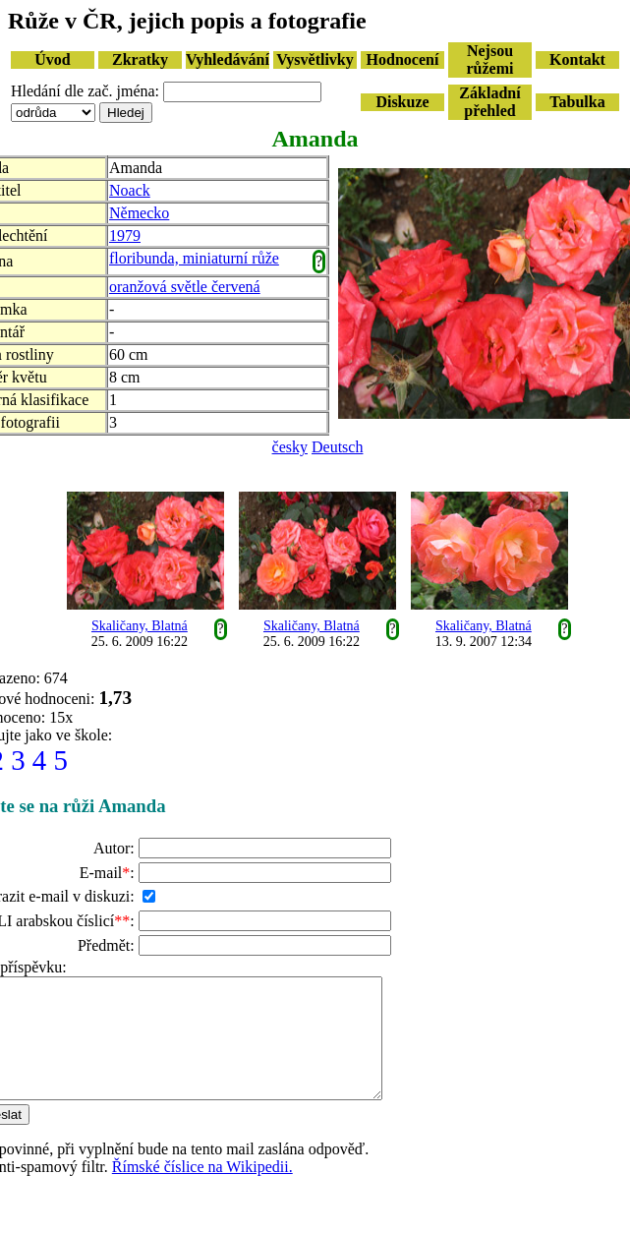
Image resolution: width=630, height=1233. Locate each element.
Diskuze (402, 101)
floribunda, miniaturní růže (194, 258)
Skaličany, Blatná (139, 625)
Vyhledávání (227, 59)
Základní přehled (489, 102)
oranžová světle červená (184, 286)
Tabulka (576, 101)
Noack (129, 190)
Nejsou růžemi (490, 59)
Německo (139, 213)
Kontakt (577, 59)
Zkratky (140, 59)
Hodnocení (403, 59)
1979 (125, 235)
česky (290, 447)
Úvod (52, 59)
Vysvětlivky (315, 59)
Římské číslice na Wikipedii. (202, 1190)
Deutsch (337, 447)
